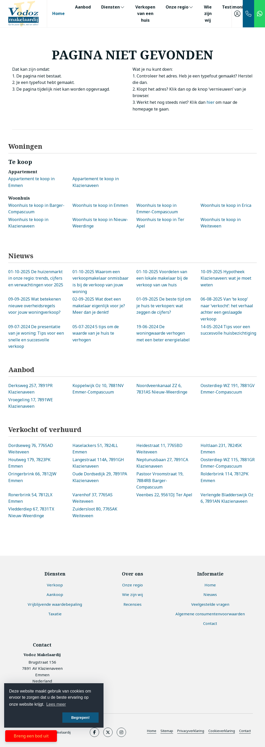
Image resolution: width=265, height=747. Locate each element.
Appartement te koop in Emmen (31, 182)
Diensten (113, 7)
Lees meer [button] (56, 704)
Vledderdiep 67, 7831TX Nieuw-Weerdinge (31, 512)
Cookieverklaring (221, 730)
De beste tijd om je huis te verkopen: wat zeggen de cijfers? (163, 305)
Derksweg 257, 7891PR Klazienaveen (30, 389)
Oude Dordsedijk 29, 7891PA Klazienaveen (99, 477)
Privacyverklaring (190, 730)
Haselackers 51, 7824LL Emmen (95, 449)
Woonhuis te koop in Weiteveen (221, 223)
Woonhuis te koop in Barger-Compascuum (36, 208)
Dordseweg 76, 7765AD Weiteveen (30, 449)
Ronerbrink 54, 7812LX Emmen (30, 498)
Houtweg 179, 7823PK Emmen (29, 463)
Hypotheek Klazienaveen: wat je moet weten (226, 278)
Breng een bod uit (31, 736)
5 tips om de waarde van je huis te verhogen (95, 333)
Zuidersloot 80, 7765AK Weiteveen (94, 512)
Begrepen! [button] (80, 717)
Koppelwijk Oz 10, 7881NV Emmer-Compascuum (98, 389)
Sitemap (166, 730)
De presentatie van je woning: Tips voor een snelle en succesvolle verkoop (36, 336)
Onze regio (180, 7)
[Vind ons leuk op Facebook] (94, 732)
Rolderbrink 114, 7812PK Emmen (224, 477)
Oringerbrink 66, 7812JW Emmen (32, 477)
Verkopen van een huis (145, 13)
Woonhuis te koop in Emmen (100, 205)
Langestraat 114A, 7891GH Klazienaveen (98, 463)
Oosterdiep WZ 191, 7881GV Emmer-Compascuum (228, 389)
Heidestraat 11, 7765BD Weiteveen (159, 449)
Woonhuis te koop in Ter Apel (160, 223)
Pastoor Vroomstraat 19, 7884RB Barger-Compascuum (159, 480)
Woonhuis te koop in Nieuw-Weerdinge (100, 223)
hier (211, 102)
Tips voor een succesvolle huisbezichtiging (228, 330)
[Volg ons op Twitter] (108, 732)
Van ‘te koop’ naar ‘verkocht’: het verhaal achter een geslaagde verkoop (227, 309)
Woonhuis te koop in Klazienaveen (28, 223)
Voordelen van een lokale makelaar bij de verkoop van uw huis (162, 278)
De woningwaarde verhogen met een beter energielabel (163, 333)
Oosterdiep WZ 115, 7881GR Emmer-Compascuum (228, 463)
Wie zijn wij (208, 13)
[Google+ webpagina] (121, 732)
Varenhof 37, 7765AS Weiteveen (92, 498)
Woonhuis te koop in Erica (226, 205)
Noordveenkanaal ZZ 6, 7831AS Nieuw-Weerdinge (161, 389)
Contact (245, 730)
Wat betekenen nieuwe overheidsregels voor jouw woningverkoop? (34, 305)
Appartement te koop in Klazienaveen (95, 182)
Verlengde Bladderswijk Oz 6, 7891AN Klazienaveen (227, 498)
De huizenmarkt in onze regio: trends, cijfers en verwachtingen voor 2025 (35, 278)
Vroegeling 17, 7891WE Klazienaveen (30, 403)
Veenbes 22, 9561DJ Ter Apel (164, 495)
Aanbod (83, 7)
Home (58, 13)
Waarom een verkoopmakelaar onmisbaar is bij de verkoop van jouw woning (100, 281)
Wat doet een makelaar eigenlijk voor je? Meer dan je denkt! (98, 305)
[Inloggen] (237, 13)
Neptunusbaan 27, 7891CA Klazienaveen (162, 463)
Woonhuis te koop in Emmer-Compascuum (157, 208)
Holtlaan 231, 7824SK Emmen (221, 449)
